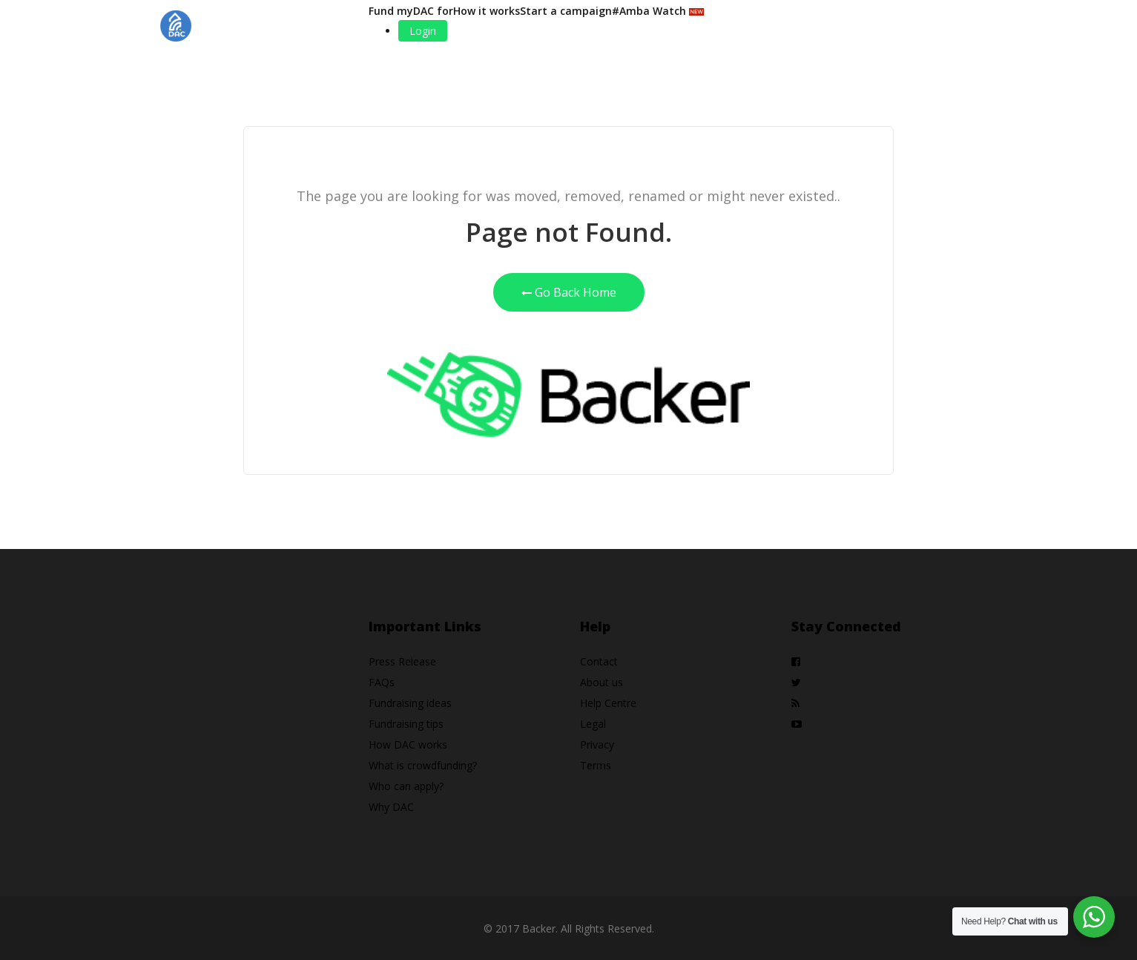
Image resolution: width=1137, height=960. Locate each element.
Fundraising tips (406, 724)
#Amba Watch (658, 11)
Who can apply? (406, 786)
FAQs (382, 682)
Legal (593, 724)
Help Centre (608, 703)
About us (601, 682)
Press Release (402, 661)
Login (422, 31)
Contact (599, 661)
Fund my (391, 11)
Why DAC (391, 807)
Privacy (597, 744)
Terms (595, 765)
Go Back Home (568, 292)
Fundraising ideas (410, 703)
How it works (486, 11)
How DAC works (408, 744)
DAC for (433, 11)
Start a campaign (566, 11)
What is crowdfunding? (423, 765)
